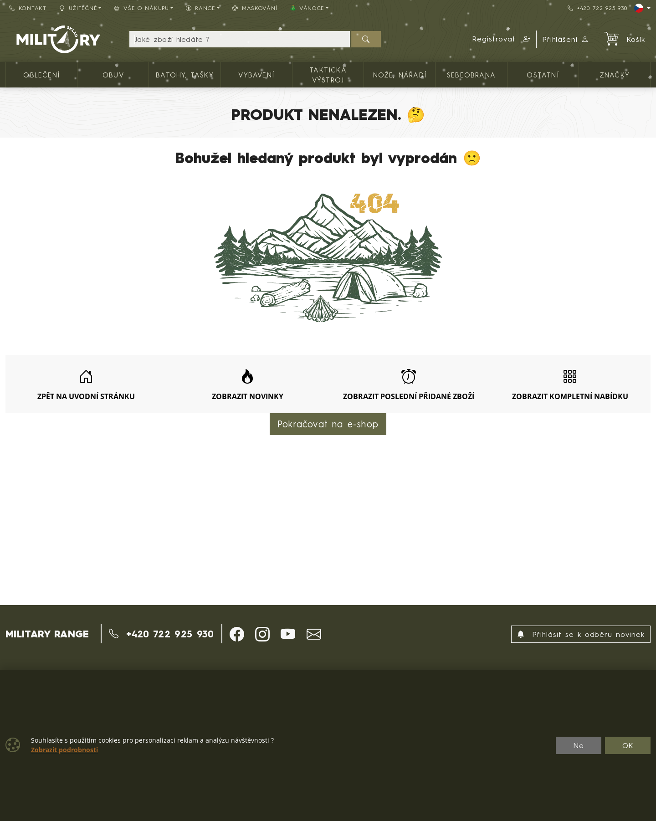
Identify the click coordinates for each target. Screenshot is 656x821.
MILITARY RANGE (47, 634)
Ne (578, 745)
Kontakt (27, 8)
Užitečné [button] (78, 8)
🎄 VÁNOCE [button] (307, 8)
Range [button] (200, 8)
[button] (501, 39)
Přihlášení (565, 39)
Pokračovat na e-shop (328, 424)
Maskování (254, 8)
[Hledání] (239, 39)
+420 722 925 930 (597, 8)
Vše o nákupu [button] (141, 8)
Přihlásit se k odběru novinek (581, 634)
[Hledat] (366, 39)
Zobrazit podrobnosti (64, 750)
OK (628, 745)
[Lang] (642, 8)
